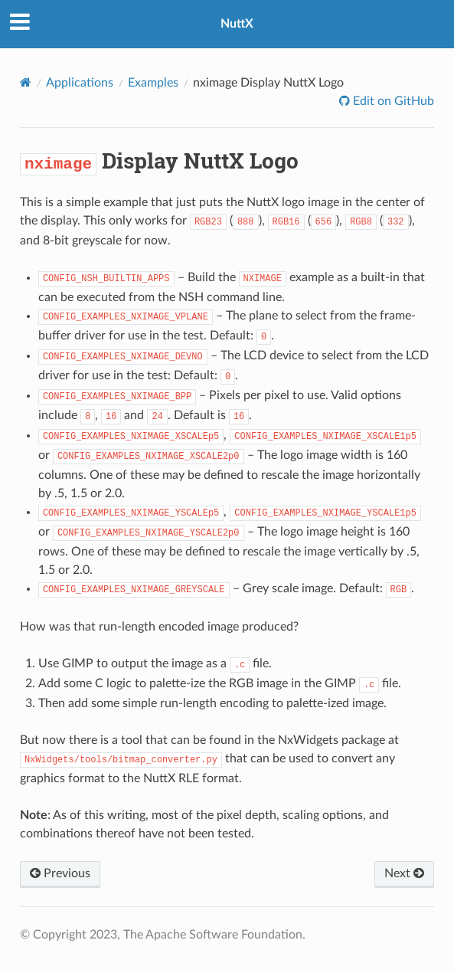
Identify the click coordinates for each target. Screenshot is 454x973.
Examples (153, 83)
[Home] (25, 82)
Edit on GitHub (392, 101)
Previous (60, 873)
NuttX (236, 24)
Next (404, 873)
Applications (79, 83)
